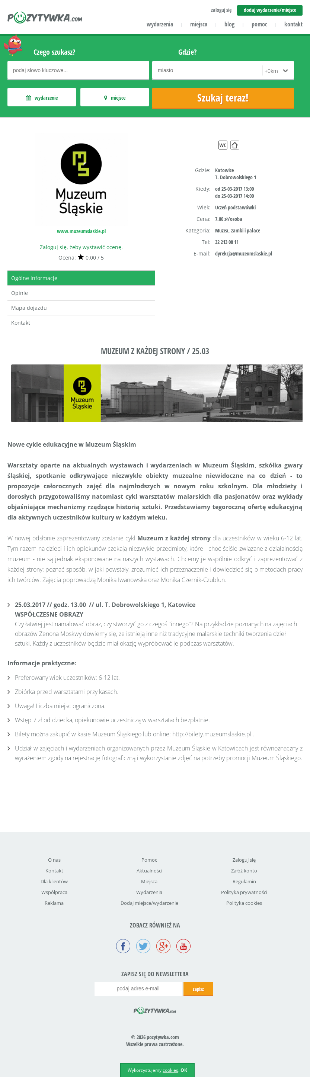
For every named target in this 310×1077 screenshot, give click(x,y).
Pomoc (149, 859)
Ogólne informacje (34, 278)
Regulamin (244, 881)
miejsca (198, 24)
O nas (54, 859)
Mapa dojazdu (29, 307)
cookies (170, 1070)
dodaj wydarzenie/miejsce (270, 9)
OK (183, 1070)
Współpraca (54, 892)
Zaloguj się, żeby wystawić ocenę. (81, 247)
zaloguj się (221, 9)
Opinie (19, 292)
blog (229, 24)
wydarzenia (160, 24)
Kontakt (20, 322)
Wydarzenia (149, 892)
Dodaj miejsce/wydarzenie (149, 903)
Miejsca (149, 881)
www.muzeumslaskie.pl (81, 231)
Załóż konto (244, 870)
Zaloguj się (244, 859)
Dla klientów (54, 881)
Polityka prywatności (244, 892)
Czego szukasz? (54, 52)
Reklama (54, 903)
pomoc (259, 24)
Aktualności (149, 870)
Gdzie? (187, 52)
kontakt (293, 24)
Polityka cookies (244, 903)
